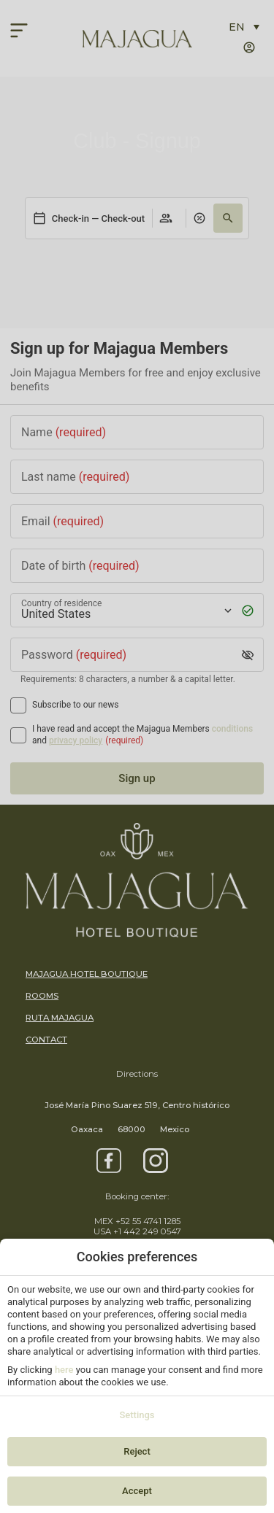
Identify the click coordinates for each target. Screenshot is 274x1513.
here (64, 1369)
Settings (136, 1414)
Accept (137, 1490)
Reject (137, 1451)
